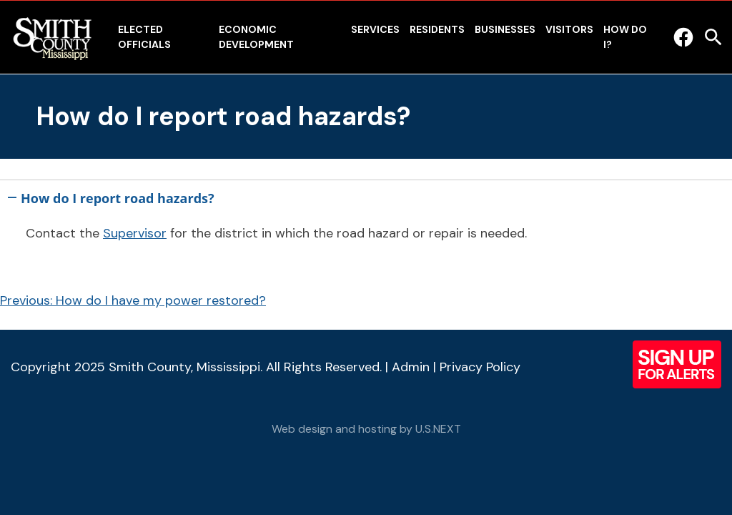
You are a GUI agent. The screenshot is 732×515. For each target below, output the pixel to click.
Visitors (569, 29)
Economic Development (256, 37)
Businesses (505, 29)
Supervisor (135, 233)
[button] (366, 195)
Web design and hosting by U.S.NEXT (366, 428)
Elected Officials (144, 37)
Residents (437, 29)
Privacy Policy (480, 367)
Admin (411, 367)
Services (375, 29)
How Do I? (625, 37)
